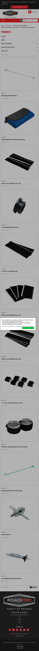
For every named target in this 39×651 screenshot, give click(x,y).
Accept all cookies (28, 328)
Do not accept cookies (8, 326)
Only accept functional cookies (24, 326)
